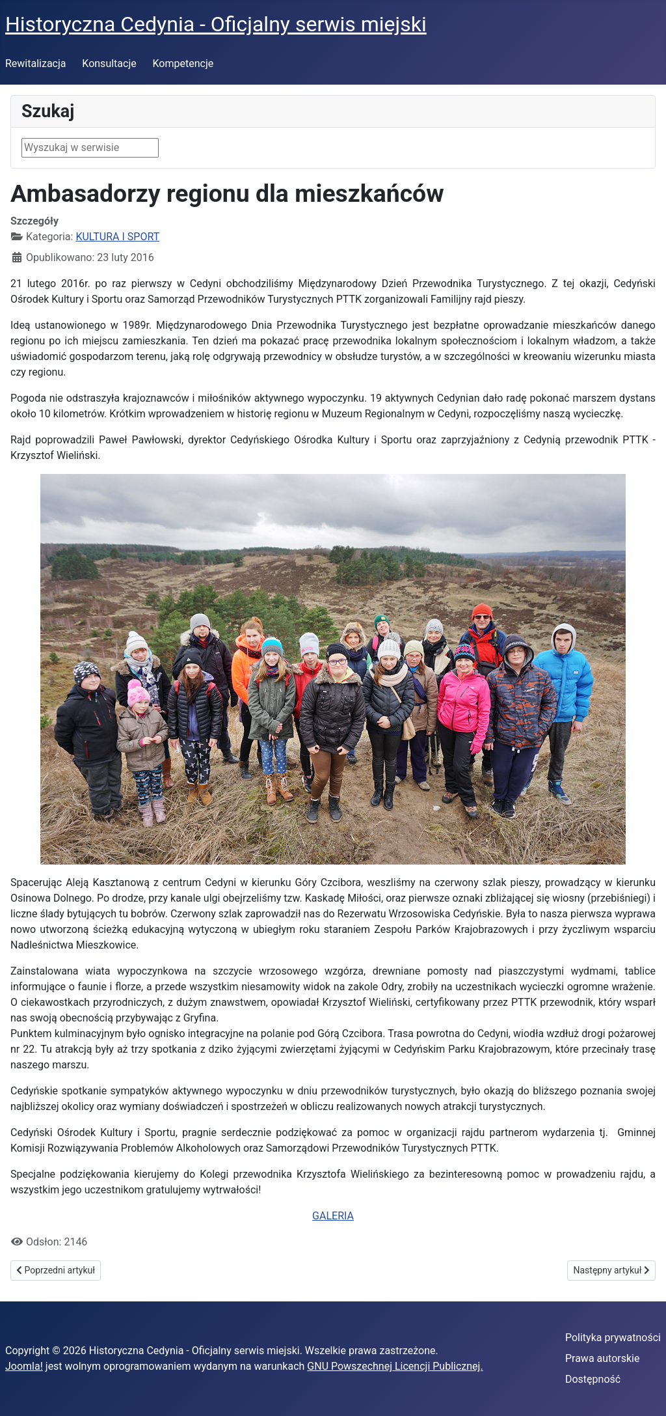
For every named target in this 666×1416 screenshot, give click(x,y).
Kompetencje (183, 63)
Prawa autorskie (602, 1358)
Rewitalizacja (35, 63)
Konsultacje (109, 63)
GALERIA (333, 1216)
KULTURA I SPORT (117, 236)
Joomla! (24, 1366)
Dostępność (592, 1379)
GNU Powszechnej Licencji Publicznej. (395, 1366)
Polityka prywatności (613, 1337)
